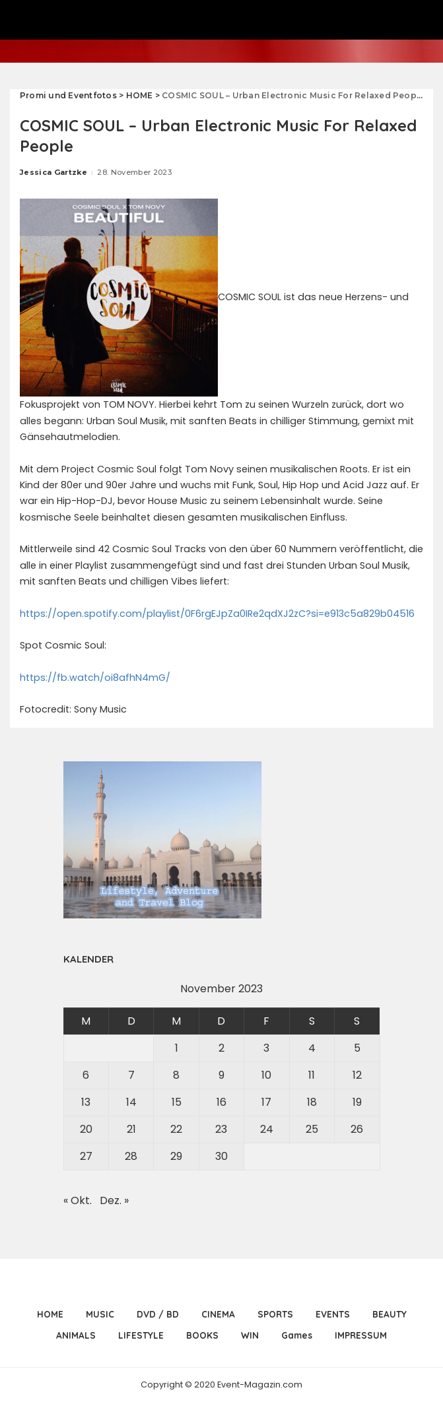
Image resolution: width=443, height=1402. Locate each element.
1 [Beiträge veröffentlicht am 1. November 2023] (176, 1048)
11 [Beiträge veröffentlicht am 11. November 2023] (311, 1075)
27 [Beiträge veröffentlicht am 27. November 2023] (86, 1156)
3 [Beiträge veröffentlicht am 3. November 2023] (266, 1048)
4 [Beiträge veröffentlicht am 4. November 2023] (312, 1048)
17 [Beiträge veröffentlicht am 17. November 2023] (266, 1102)
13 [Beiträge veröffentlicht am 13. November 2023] (85, 1102)
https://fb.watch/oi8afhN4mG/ (95, 677)
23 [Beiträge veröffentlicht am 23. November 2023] (221, 1129)
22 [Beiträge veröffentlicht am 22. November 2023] (176, 1129)
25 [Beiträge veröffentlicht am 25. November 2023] (312, 1129)
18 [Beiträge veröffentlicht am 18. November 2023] (312, 1102)
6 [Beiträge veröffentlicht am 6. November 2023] (86, 1075)
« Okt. (77, 1200)
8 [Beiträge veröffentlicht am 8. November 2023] (176, 1075)
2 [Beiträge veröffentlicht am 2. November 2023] (221, 1048)
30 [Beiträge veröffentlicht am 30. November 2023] (221, 1156)
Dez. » (114, 1200)
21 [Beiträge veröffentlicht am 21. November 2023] (131, 1129)
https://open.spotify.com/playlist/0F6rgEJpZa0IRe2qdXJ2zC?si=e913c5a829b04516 (217, 613)
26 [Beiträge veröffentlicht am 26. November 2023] (357, 1129)
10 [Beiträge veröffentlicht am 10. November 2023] (266, 1075)
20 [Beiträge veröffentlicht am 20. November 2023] (86, 1129)
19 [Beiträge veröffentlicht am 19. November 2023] (357, 1102)
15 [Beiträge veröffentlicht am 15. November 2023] (177, 1102)
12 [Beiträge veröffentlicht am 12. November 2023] (357, 1075)
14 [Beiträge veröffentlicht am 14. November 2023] (131, 1102)
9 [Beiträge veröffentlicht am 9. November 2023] (221, 1075)
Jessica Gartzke (53, 172)
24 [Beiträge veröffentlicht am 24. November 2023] (266, 1129)
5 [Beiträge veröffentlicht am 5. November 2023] (357, 1048)
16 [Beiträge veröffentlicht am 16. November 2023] (221, 1102)
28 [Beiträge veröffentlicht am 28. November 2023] (131, 1156)
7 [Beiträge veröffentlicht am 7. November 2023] (131, 1075)
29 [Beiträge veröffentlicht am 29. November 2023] (176, 1156)
